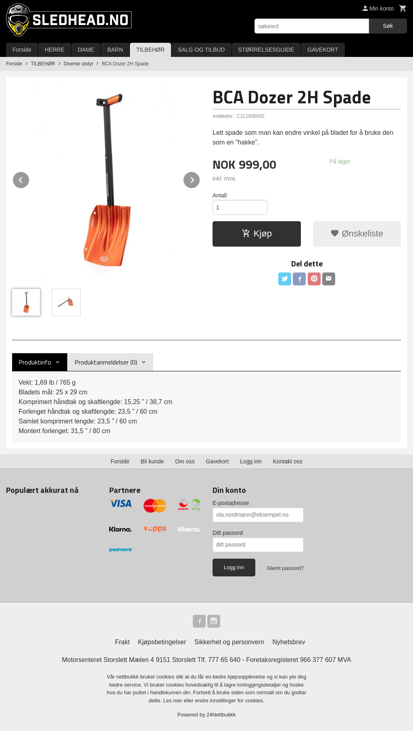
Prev (29, 179)
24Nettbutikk (221, 715)
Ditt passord (228, 533)
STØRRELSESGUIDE (266, 49)
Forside (22, 49)
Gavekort (217, 461)
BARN (115, 49)
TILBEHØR (150, 49)
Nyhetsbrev (289, 642)
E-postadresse (231, 503)
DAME (86, 49)
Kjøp (257, 233)
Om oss (184, 461)
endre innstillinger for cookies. (229, 700)
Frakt (122, 642)
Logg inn (251, 461)
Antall (220, 195)
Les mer (173, 700)
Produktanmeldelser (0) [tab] (106, 362)
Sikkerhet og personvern (229, 642)
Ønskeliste (356, 233)
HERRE (55, 49)
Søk (388, 26)
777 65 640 (224, 659)
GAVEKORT (322, 49)
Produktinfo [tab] (35, 362)
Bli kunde (152, 461)
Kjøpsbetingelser (162, 642)
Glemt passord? (285, 568)
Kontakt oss (287, 461)
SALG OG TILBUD (201, 49)
